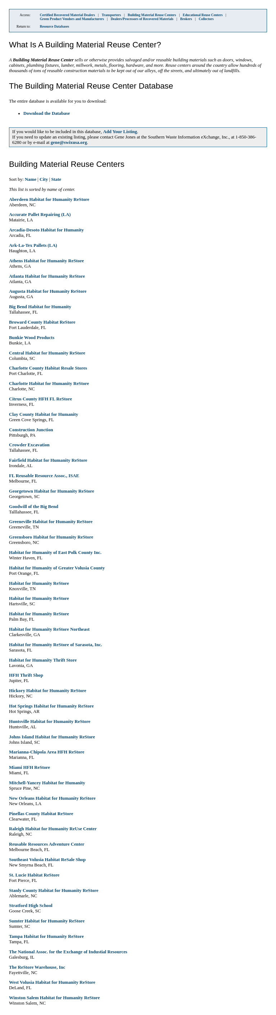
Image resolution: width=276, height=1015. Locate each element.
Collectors (206, 19)
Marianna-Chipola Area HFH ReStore (46, 752)
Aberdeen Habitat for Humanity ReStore (49, 199)
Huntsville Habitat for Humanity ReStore (49, 721)
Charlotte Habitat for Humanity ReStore (49, 383)
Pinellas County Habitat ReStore (41, 813)
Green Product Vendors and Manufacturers (72, 19)
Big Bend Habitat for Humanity (40, 306)
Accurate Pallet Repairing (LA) (40, 214)
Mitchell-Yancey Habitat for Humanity (47, 782)
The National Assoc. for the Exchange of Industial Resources (68, 951)
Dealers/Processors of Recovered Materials (142, 19)
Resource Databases (54, 26)
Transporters (111, 15)
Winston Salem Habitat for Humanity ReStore (54, 997)
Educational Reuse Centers (203, 15)
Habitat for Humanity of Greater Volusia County (57, 567)
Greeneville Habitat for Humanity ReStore (50, 521)
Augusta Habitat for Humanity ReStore (48, 291)
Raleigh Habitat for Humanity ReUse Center (53, 828)
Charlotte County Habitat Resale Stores (48, 368)
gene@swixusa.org (69, 142)
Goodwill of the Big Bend (33, 506)
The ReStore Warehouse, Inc (37, 967)
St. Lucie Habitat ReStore (34, 875)
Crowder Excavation (29, 444)
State (56, 179)
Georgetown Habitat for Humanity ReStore (51, 491)
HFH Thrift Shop (26, 675)
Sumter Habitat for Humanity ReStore (46, 921)
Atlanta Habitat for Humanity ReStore (47, 276)
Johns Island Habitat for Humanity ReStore (52, 736)
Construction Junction (31, 429)
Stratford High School (30, 905)
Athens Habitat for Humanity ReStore (46, 260)
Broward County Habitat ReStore (42, 322)
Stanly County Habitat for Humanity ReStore (53, 890)
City (44, 179)
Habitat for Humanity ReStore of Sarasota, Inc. (55, 644)
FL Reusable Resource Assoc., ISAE (44, 475)
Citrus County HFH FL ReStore (40, 398)
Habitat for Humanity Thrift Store (43, 660)
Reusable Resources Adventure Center (46, 844)
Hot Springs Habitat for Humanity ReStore (51, 706)
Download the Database (46, 113)
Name (30, 179)
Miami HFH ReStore (29, 767)
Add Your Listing (120, 131)
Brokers (186, 19)
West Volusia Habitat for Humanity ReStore (52, 982)
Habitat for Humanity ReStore (39, 583)
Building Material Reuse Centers (152, 15)
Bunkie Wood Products (31, 337)
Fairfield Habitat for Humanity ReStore (48, 460)
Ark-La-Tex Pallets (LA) (33, 245)
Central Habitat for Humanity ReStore (47, 353)
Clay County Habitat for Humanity (43, 414)
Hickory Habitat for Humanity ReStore (47, 690)
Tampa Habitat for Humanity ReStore (46, 936)
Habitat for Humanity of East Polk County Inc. (55, 552)
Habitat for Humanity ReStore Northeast (49, 629)
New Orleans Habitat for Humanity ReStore (52, 798)
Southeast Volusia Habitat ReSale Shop (47, 859)
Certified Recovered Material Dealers (67, 15)
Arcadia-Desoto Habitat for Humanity (46, 229)
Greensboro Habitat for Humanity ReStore (51, 537)
